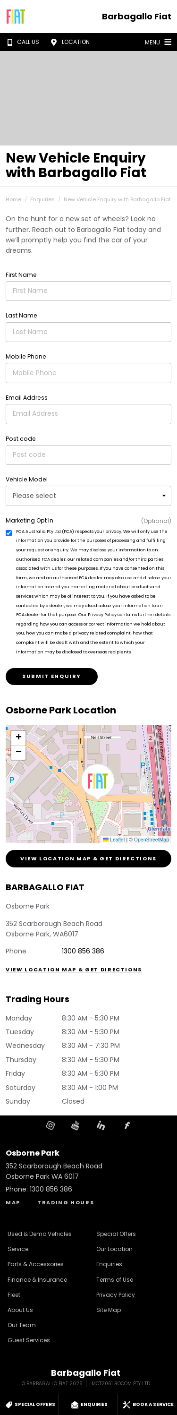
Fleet (14, 1295)
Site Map (108, 1310)
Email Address (27, 398)
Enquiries (42, 199)
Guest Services (29, 1340)
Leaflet (114, 839)
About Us (20, 1310)
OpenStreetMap (151, 839)
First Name (21, 275)
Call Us (21, 42)
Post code (21, 439)
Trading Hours (65, 1202)
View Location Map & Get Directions (88, 858)
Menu (159, 41)
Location (69, 42)
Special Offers (116, 1234)
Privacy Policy (115, 1295)
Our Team (22, 1325)
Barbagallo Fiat (136, 16)
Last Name (21, 315)
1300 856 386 (83, 951)
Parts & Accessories (36, 1264)
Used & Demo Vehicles (40, 1234)
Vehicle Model (27, 479)
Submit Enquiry (51, 676)
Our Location (114, 1249)
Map (13, 1202)
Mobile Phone (26, 356)
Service (18, 1249)
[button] (98, 782)
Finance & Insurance (37, 1280)
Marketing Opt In (29, 520)
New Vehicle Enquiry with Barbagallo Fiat (117, 199)
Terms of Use (114, 1280)
